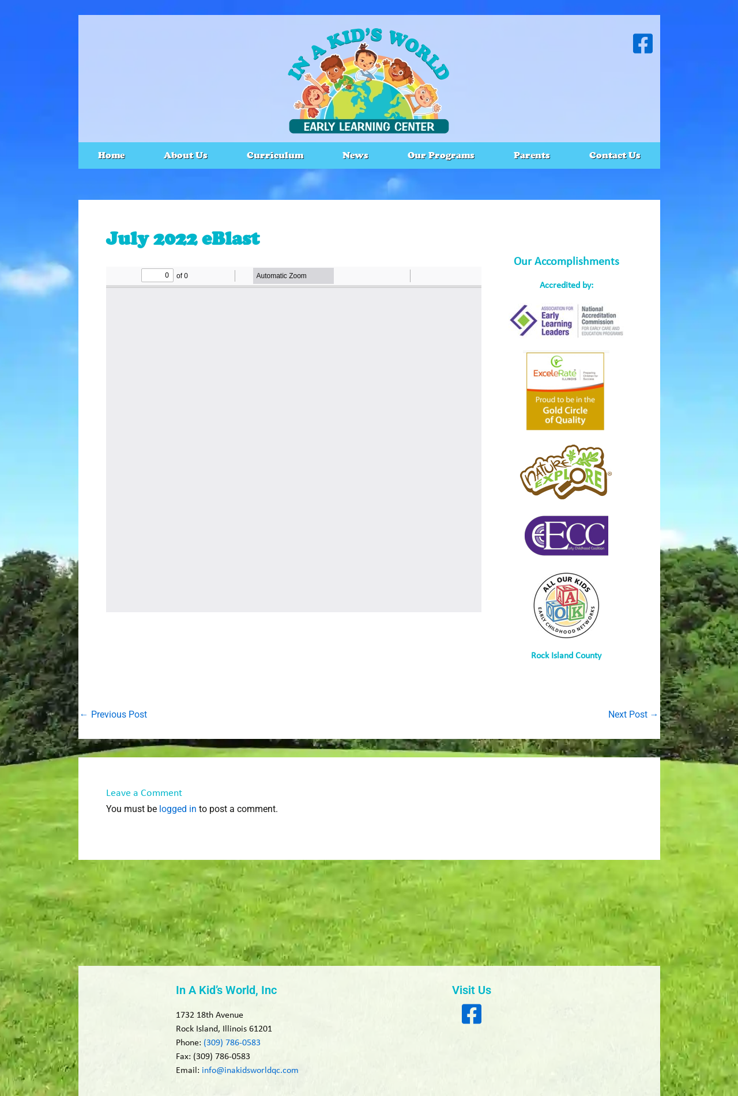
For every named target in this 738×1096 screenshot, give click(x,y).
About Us (186, 155)
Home (111, 155)
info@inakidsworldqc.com (250, 1070)
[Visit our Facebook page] (643, 43)
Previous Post (113, 714)
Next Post (633, 714)
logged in (178, 808)
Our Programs (441, 155)
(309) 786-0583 (232, 1043)
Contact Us (615, 155)
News (355, 155)
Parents (532, 155)
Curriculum (275, 155)
